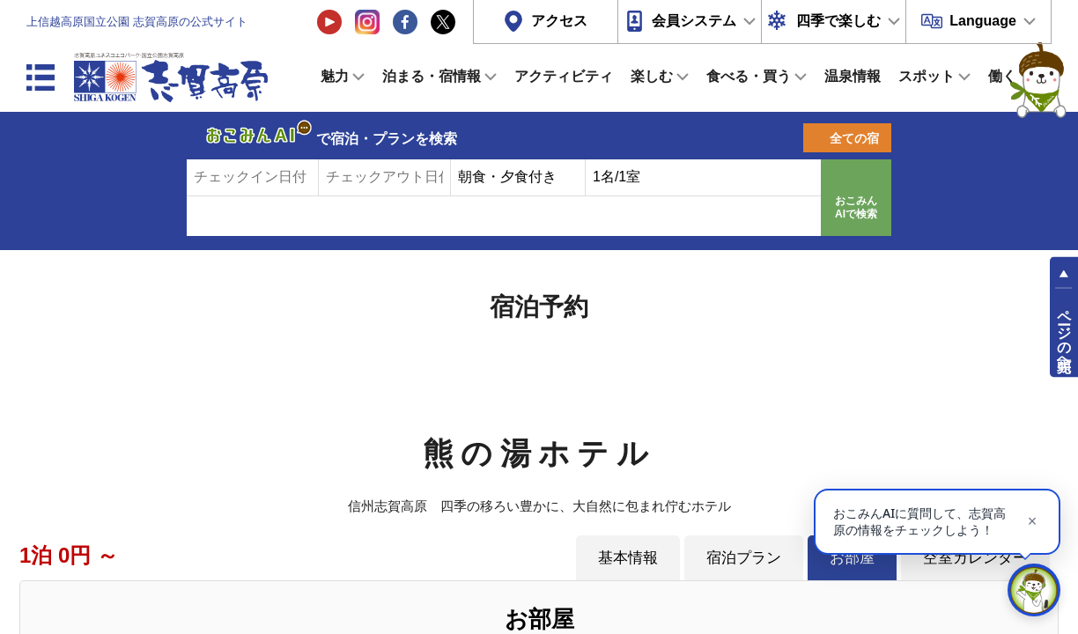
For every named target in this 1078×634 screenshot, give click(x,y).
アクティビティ (563, 76)
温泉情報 (852, 76)
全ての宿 (854, 138)
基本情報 (628, 557)
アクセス (559, 20)
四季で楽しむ (838, 20)
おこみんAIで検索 (856, 208)
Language (982, 20)
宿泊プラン (743, 557)
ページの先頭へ (1064, 333)
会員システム (694, 20)
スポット (926, 76)
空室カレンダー (975, 557)
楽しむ (652, 76)
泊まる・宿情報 (431, 76)
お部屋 (852, 557)
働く (1002, 76)
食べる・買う (748, 76)
